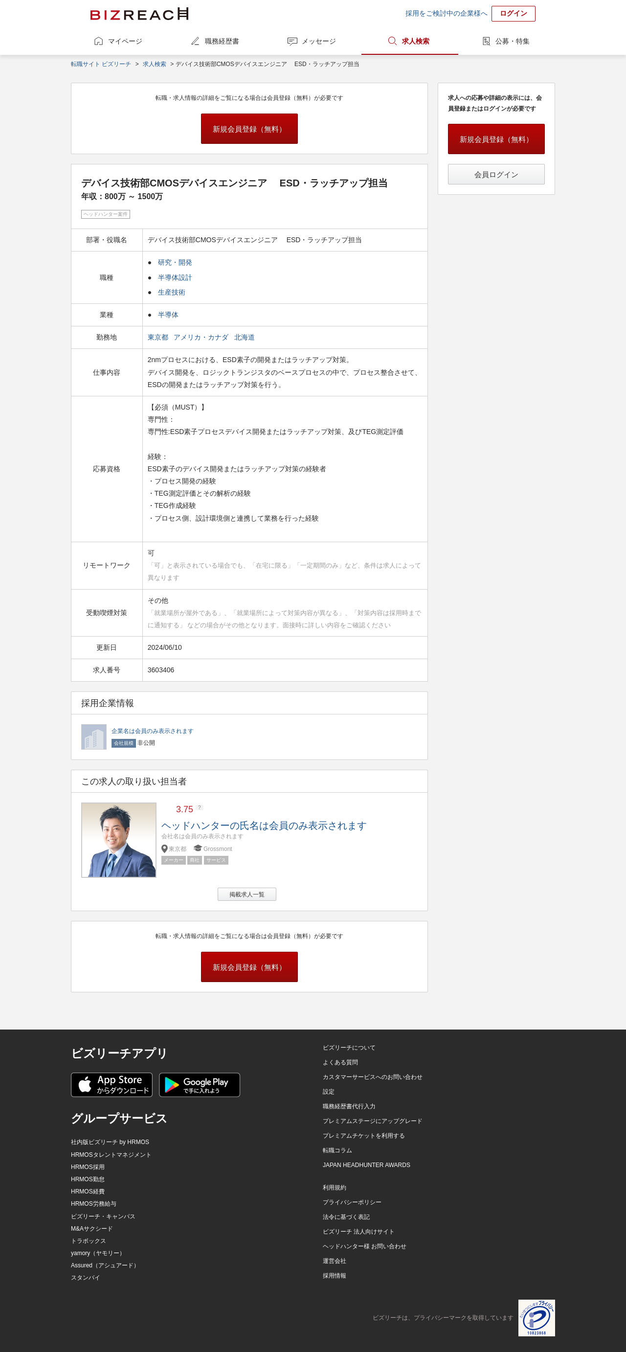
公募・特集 (512, 41)
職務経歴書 (222, 41)
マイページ (125, 41)
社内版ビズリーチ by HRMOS (110, 1142)
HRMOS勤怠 (88, 1179)
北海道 (245, 337)
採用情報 (334, 1275)
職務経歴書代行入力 (349, 1106)
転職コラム (337, 1150)
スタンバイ (85, 1277)
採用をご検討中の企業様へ (446, 13)
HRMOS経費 (88, 1191)
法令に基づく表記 (346, 1217)
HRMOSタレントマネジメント (111, 1154)
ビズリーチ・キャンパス (103, 1216)
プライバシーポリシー (352, 1202)
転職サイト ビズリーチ (101, 64)
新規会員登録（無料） (249, 129)
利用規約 (334, 1187)
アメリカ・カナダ (202, 337)
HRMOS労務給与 (93, 1203)
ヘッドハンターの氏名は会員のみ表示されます (264, 825)
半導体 (168, 315)
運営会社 (334, 1261)
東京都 (159, 337)
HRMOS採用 (88, 1167)
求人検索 (415, 41)
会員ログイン (496, 174)
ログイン (513, 13)
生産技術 (171, 292)
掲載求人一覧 (247, 894)
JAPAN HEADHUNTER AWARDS (366, 1165)
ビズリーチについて (349, 1047)
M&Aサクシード (92, 1228)
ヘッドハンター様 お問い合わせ (364, 1246)
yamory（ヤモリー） (98, 1253)
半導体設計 (175, 277)
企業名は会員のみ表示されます (153, 731)
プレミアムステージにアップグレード (373, 1121)
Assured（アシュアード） (105, 1265)
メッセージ (319, 41)
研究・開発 (175, 262)
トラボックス (88, 1240)
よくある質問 (340, 1062)
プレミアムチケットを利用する (364, 1135)
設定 (329, 1091)
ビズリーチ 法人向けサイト (359, 1231)
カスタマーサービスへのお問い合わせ (373, 1077)
